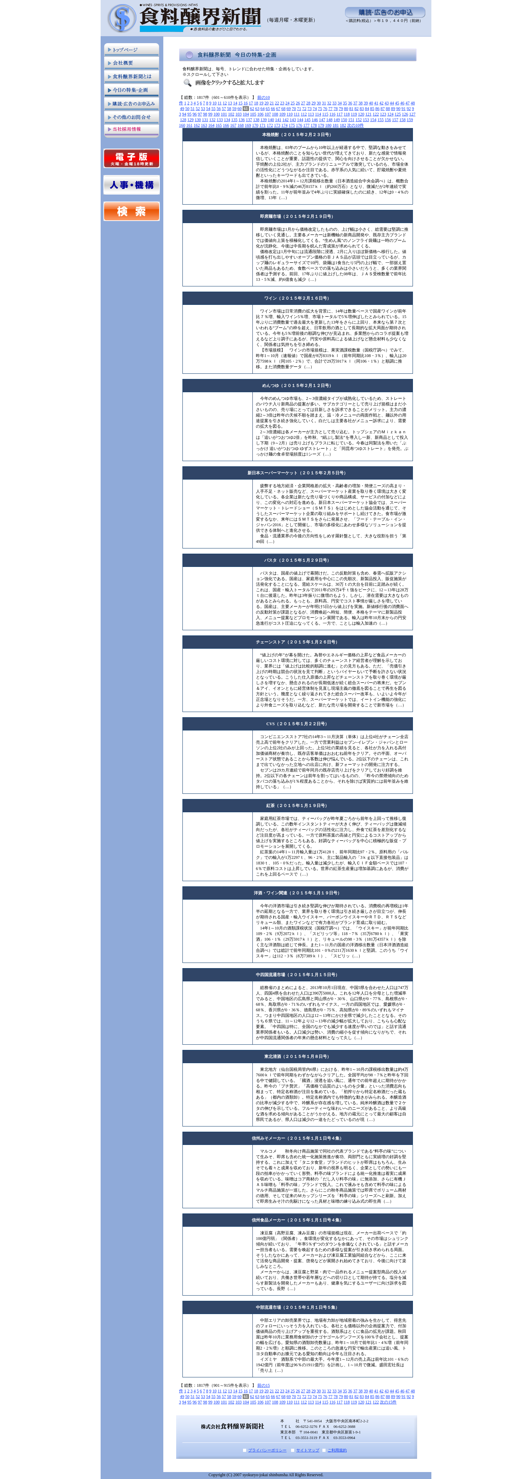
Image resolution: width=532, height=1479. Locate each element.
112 (304, 114)
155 (380, 119)
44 (392, 103)
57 (224, 108)
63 (257, 108)
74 (315, 108)
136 (241, 119)
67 (278, 108)
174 (284, 125)
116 (332, 114)
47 (408, 103)
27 (303, 103)
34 (340, 103)
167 (233, 125)
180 (328, 125)
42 (382, 103)
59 (234, 108)
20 (267, 103)
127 (412, 114)
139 (263, 119)
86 (377, 108)
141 (278, 119)
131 (205, 119)
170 (255, 125)
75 (320, 108)
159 (410, 119)
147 (322, 119)
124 (390, 114)
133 (220, 119)
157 (395, 119)
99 (210, 114)
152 (358, 119)
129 (190, 119)
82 (356, 108)
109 (282, 114)
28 (308, 103)
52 (198, 108)
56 (219, 108)
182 (343, 125)
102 (231, 114)
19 (261, 103)
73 (309, 108)
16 (246, 103)
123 (383, 114)
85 (372, 108)
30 (319, 103)
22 (277, 103)
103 (238, 114)
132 (212, 119)
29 (314, 103)
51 (192, 108)
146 (315, 119)
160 (182, 125)
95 (189, 114)
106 (260, 114)
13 (230, 103)
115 (325, 114)
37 (355, 103)
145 (307, 119)
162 (197, 125)
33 (334, 103)
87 (383, 108)
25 (293, 103)
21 (272, 103)
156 (388, 119)
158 (402, 119)
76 (325, 108)
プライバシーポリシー (267, 1450)
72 (304, 108)
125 (397, 114)
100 (216, 114)
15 (240, 103)
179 (321, 125)
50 (187, 108)
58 (229, 108)
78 (336, 108)
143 (293, 119)
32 (329, 103)
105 (253, 114)
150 (344, 119)
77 (330, 108)
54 (208, 108)
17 (251, 103)
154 (373, 119)
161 (189, 125)
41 (376, 103)
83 (362, 108)
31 (324, 103)
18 (256, 103)
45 (397, 103)
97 (200, 114)
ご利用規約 (337, 1450)
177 (306, 125)
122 (376, 114)
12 (225, 103)
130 (198, 119)
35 (345, 103)
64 (262, 108)
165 (219, 125)
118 (347, 114)
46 (402, 103)
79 (341, 108)
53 (203, 108)
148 (329, 119)
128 (183, 119)
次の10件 (355, 125)
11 (220, 103)
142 (285, 119)
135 (234, 119)
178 (314, 125)
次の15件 (388, 1402)
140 (271, 119)
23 (282, 103)
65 (268, 108)
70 (294, 108)
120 (361, 114)
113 (311, 114)
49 (182, 108)
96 (195, 114)
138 (256, 119)
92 (409, 108)
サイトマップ (307, 1450)
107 (268, 114)
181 (335, 125)
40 (371, 103)
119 (354, 114)
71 (299, 108)
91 (403, 108)
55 (213, 108)
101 (224, 114)
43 (387, 103)
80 (346, 108)
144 (300, 119)
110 (290, 114)
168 (240, 125)
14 (235, 103)
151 (351, 119)
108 (275, 114)
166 (226, 125)
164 (211, 125)
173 (277, 125)
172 (270, 125)
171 (262, 125)
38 (361, 103)
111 (297, 114)
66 (273, 108)
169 (248, 125)
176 (299, 125)
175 (292, 125)
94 (184, 114)
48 (413, 103)
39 (366, 103)
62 (252, 108)
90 (398, 108)
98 (205, 114)
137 (249, 119)
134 (227, 119)
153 (366, 119)
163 (204, 125)
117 (339, 114)
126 (405, 114)
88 (388, 108)
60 (239, 108)
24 (287, 103)
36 (350, 103)
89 (393, 108)
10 (214, 103)
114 (318, 114)
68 (283, 108)
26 (298, 103)
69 (289, 108)
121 (368, 114)
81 (351, 108)
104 (246, 114)
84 (367, 108)
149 (337, 119)
